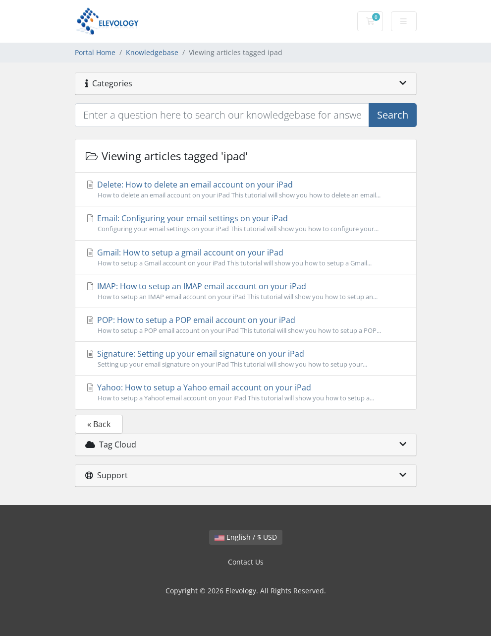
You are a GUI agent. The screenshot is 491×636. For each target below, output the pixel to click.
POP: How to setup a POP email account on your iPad (245, 325)
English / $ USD (246, 537)
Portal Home (95, 52)
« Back (98, 424)
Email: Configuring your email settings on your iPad (245, 223)
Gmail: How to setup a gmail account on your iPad (245, 257)
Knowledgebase (152, 52)
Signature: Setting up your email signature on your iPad (245, 358)
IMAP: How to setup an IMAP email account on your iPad (245, 291)
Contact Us (246, 562)
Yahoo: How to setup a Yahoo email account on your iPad (245, 392)
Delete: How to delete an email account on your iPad (245, 189)
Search (392, 115)
